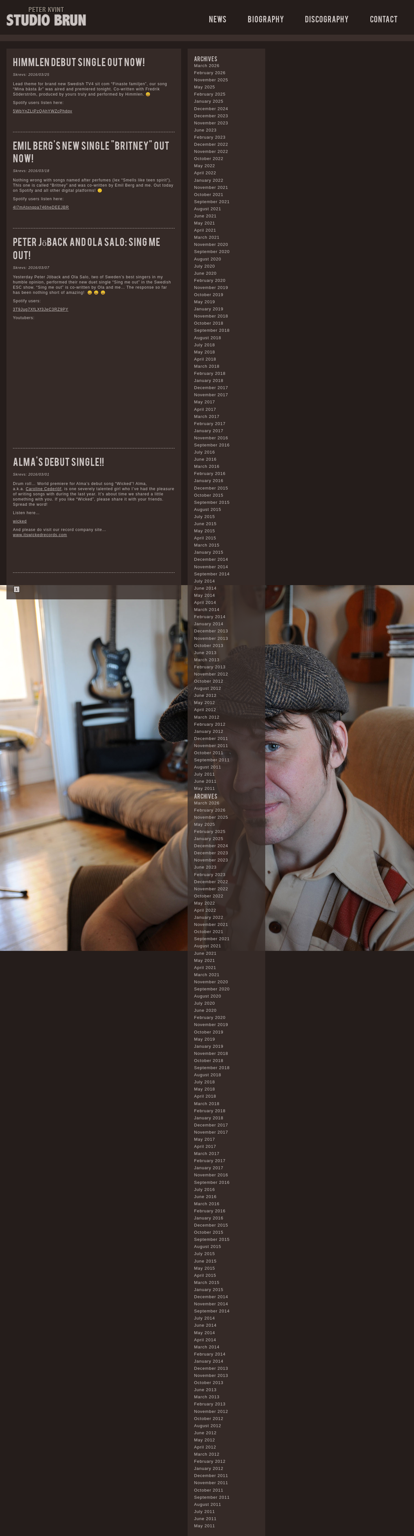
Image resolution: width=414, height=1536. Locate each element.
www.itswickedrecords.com (40, 535)
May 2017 (204, 401)
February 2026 (210, 72)
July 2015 (204, 516)
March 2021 (207, 237)
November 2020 (211, 244)
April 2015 (205, 538)
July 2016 (204, 452)
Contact (384, 19)
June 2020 (205, 273)
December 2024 (211, 108)
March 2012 (207, 717)
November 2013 (211, 638)
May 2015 (204, 530)
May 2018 (204, 352)
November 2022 (211, 151)
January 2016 (208, 480)
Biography (266, 19)
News (218, 19)
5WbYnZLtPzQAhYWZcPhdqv (42, 111)
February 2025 (210, 94)
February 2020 (210, 280)
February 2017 (210, 423)
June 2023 (205, 130)
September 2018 (212, 330)
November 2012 (211, 674)
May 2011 (204, 788)
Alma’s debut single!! (58, 461)
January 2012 (208, 731)
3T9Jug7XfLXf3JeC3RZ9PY (40, 309)
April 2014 (205, 602)
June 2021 (205, 216)
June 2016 (205, 459)
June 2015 (205, 523)
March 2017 (207, 416)
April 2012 (205, 709)
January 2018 (208, 380)
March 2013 (207, 659)
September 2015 (212, 502)
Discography (327, 19)
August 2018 (207, 337)
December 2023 (211, 115)
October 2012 (208, 681)
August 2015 (207, 509)
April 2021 (205, 230)
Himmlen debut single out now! (79, 61)
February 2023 (210, 137)
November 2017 (211, 394)
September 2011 (212, 759)
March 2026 (207, 65)
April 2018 (205, 359)
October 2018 (208, 323)
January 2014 (208, 623)
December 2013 (211, 631)
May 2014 (204, 595)
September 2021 (212, 201)
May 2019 (204, 301)
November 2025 (211, 79)
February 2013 (210, 666)
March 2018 (207, 366)
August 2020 (207, 259)
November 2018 (211, 316)
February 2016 (210, 473)
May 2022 (204, 165)
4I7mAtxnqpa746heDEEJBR (41, 207)
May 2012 (204, 702)
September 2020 (212, 251)
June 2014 (205, 588)
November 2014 (211, 566)
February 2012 (210, 724)
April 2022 (205, 172)
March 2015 (207, 545)
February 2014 (210, 616)
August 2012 (207, 688)
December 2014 (211, 559)
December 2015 (211, 488)
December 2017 (211, 387)
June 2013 (205, 652)
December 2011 (211, 738)
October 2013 (208, 645)
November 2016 (211, 437)
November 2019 (211, 287)
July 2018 (204, 344)
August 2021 (207, 208)
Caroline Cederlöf (43, 489)
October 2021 (208, 194)
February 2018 (210, 373)
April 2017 (205, 409)
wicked (20, 521)
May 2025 (204, 87)
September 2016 (212, 445)
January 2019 (208, 308)
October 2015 (208, 495)
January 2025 (208, 101)
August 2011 (207, 767)
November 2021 (211, 187)
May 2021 (204, 223)
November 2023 (211, 123)
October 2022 (208, 158)
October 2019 (208, 294)
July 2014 (204, 581)
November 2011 (211, 745)
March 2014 (207, 609)
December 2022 (211, 144)
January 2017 (208, 430)
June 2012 (205, 695)
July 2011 (204, 774)
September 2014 (212, 574)
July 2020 (204, 266)
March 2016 (207, 466)
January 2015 (208, 552)
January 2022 (208, 180)
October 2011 (208, 752)
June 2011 (205, 781)
